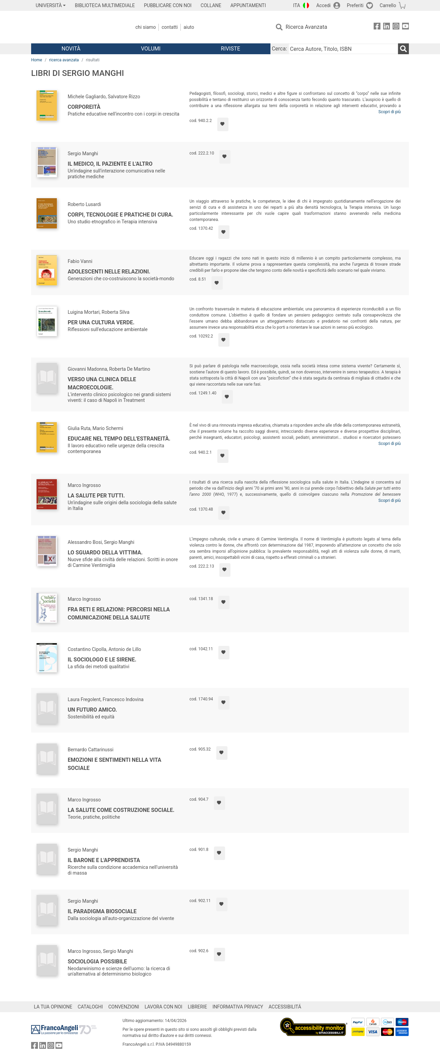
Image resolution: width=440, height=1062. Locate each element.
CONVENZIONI (123, 1006)
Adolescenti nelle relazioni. (109, 271)
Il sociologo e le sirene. (102, 659)
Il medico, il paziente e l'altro (110, 164)
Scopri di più (389, 111)
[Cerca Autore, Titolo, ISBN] (343, 48)
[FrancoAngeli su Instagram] (396, 27)
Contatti (169, 27)
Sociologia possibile (97, 961)
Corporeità (84, 107)
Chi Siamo (145, 27)
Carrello (388, 5)
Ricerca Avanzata (306, 27)
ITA (296, 5)
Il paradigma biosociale (102, 911)
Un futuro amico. (92, 710)
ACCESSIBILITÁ (285, 1006)
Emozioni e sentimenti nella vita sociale (114, 764)
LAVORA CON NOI (163, 1006)
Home (36, 60)
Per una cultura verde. (101, 322)
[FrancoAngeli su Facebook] (377, 27)
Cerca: (279, 48)
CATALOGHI (90, 1006)
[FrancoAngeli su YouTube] (405, 27)
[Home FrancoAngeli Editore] (76, 27)
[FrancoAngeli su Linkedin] (386, 27)
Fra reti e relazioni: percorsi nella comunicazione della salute (119, 613)
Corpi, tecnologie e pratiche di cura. (120, 214)
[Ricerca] (403, 48)
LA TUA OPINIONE (53, 1006)
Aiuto (188, 27)
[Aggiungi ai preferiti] (222, 124)
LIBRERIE (197, 1006)
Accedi (323, 5)
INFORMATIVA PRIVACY (238, 1006)
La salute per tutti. (96, 495)
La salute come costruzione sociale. (121, 810)
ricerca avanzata (64, 60)
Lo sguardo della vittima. (105, 552)
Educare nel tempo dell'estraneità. (119, 438)
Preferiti (355, 5)
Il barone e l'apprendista (104, 860)
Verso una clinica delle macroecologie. (102, 383)
